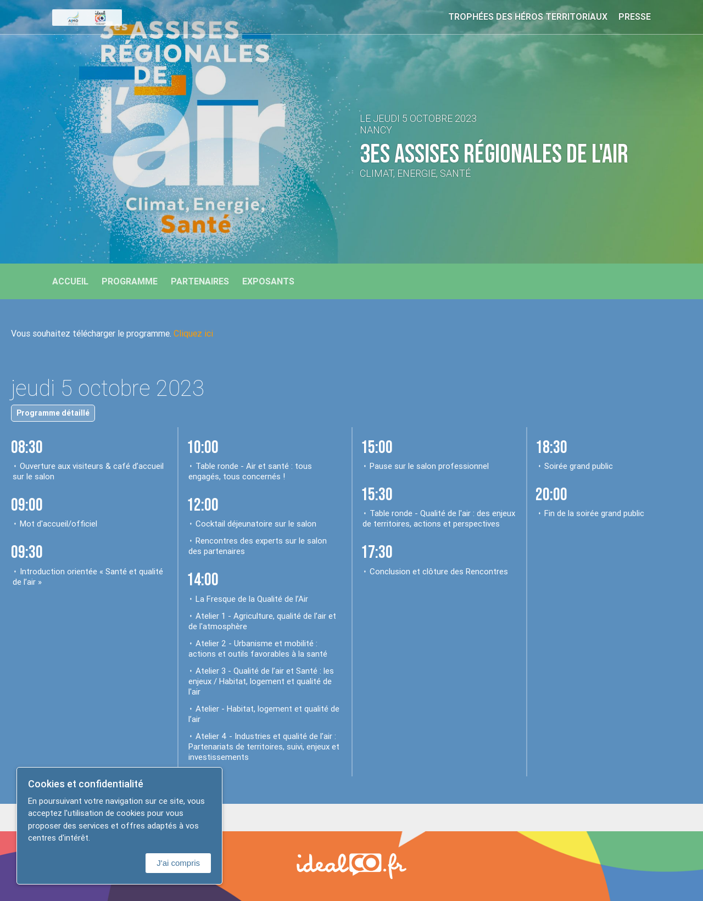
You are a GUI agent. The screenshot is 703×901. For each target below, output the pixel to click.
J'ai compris (178, 863)
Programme (130, 281)
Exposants (268, 281)
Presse (634, 16)
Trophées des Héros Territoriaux (527, 16)
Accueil (70, 281)
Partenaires (200, 281)
